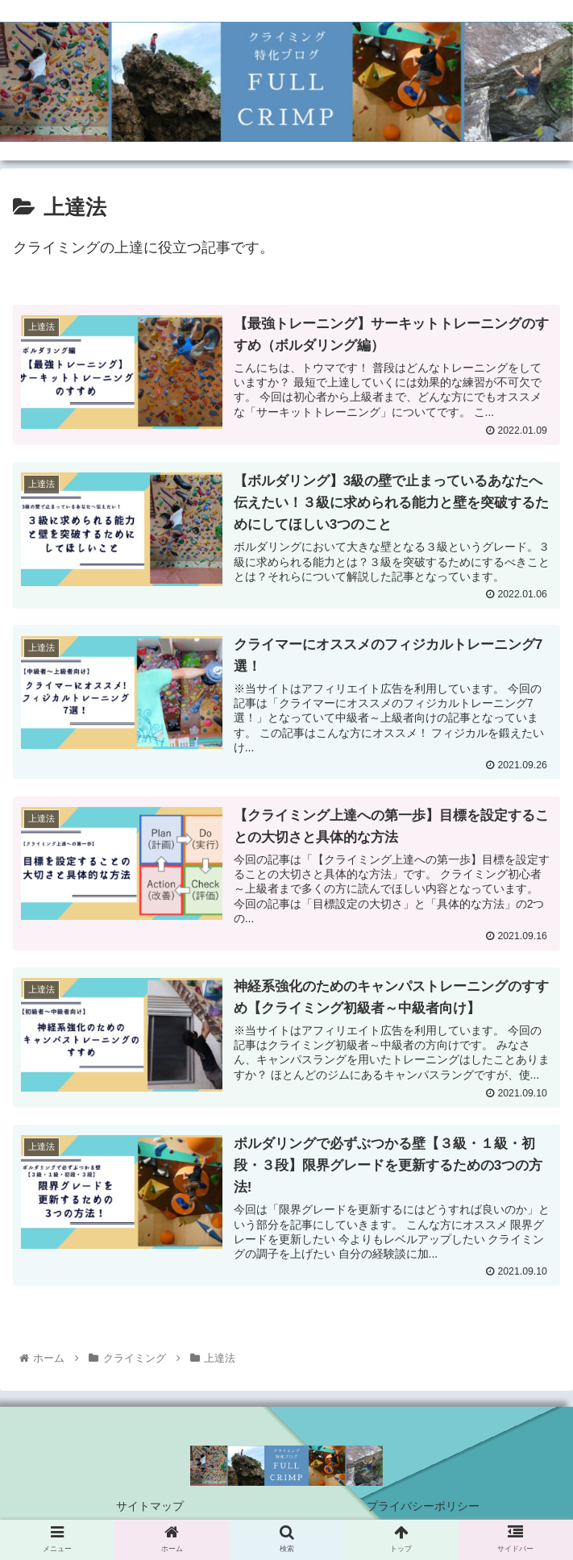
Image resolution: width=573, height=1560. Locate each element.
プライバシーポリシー (423, 1507)
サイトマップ (150, 1507)
